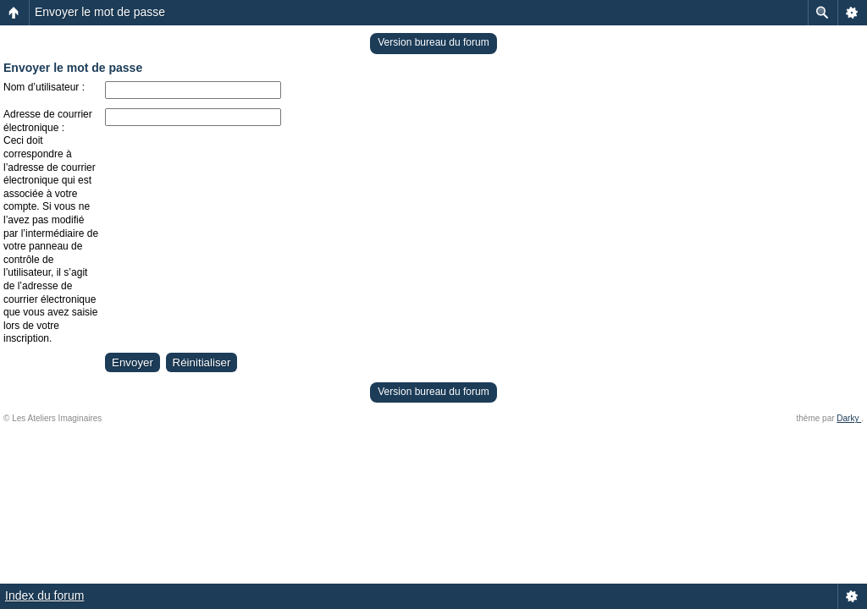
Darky (849, 418)
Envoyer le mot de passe (100, 12)
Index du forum (44, 595)
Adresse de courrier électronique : (47, 121)
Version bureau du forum (433, 42)
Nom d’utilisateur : (44, 87)
